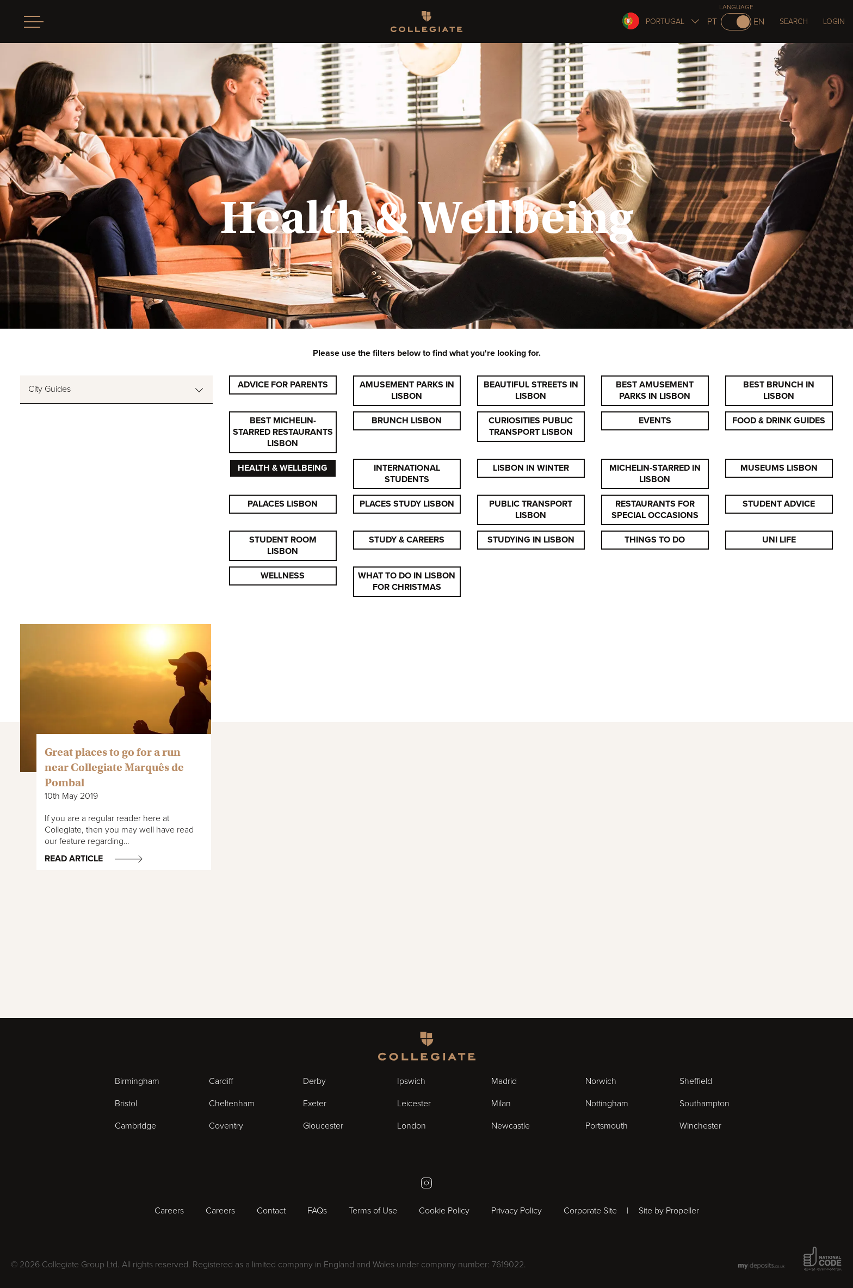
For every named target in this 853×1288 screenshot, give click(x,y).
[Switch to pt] (736, 21)
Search (794, 21)
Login (834, 21)
